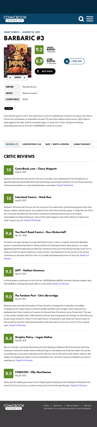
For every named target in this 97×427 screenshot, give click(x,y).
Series (17, 77)
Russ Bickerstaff (56, 232)
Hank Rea (45, 197)
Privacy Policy (72, 405)
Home (46, 405)
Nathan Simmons (34, 270)
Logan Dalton (44, 337)
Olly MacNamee (41, 372)
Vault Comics (11, 32)
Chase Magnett (47, 168)
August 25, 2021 (31, 32)
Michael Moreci (29, 86)
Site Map (87, 405)
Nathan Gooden (29, 93)
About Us (57, 405)
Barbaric (19, 38)
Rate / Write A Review (57, 144)
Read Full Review (65, 185)
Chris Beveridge (48, 295)
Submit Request (82, 144)
